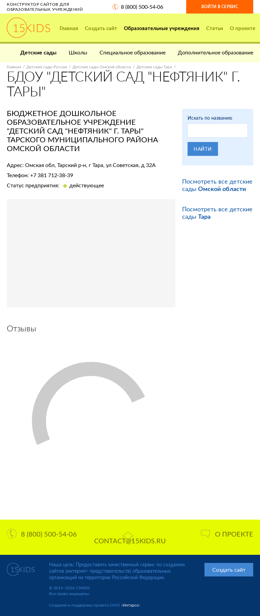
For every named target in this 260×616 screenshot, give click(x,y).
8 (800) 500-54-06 (142, 6)
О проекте (242, 28)
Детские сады (38, 52)
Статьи (214, 28)
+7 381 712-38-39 (51, 175)
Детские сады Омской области (101, 66)
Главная (69, 28)
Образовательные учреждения (161, 28)
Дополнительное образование (215, 52)
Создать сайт (101, 28)
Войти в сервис (219, 6)
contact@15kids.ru (130, 538)
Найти (203, 149)
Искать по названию (210, 118)
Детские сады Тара (154, 66)
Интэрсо (131, 605)
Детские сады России (46, 66)
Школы (78, 52)
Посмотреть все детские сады (217, 184)
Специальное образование (133, 52)
